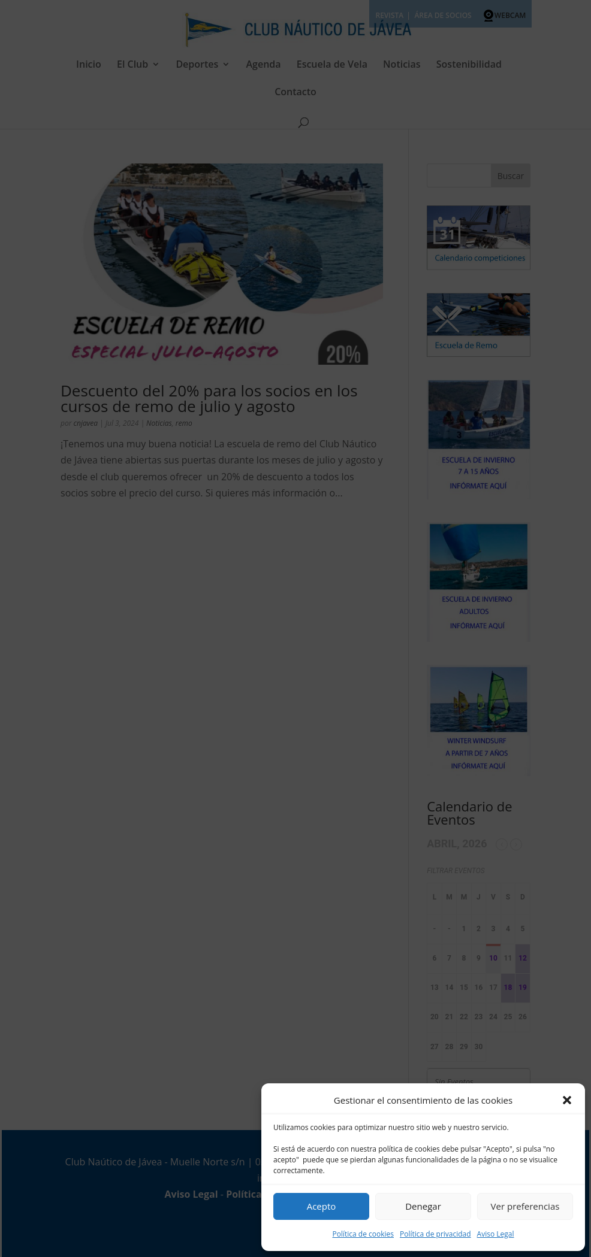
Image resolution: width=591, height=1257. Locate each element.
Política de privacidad (435, 1234)
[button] (567, 1100)
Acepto (321, 1206)
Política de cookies (363, 1234)
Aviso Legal (495, 1234)
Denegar (423, 1206)
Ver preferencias (525, 1206)
